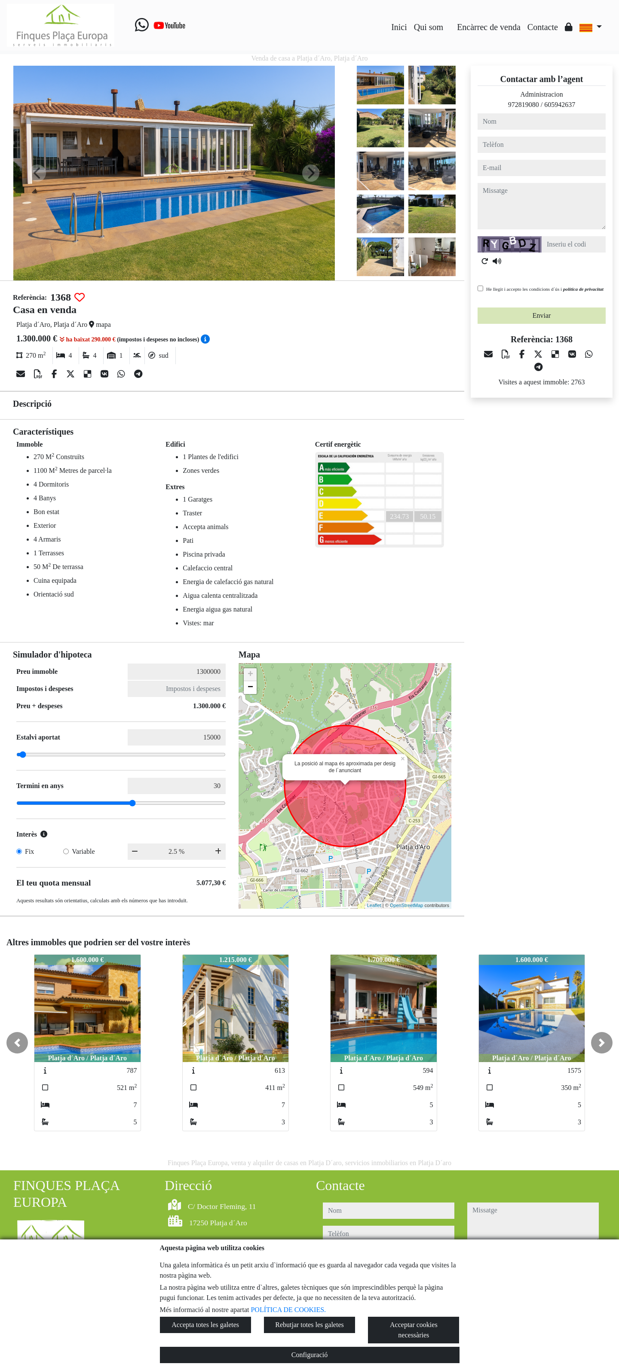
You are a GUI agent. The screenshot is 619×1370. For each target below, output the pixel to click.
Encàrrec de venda (489, 27)
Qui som (428, 27)
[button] (17, 1042)
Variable (83, 851)
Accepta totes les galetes (205, 1324)
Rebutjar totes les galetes (309, 1324)
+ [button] (250, 674)
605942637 (559, 104)
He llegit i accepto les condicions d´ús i (545, 289)
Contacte (542, 27)
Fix (29, 851)
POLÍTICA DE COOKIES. (288, 1309)
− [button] (250, 687)
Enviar (542, 315)
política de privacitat (583, 289)
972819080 (523, 104)
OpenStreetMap (406, 905)
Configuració (309, 1354)
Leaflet (374, 905)
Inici (399, 27)
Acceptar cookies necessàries (414, 1330)
